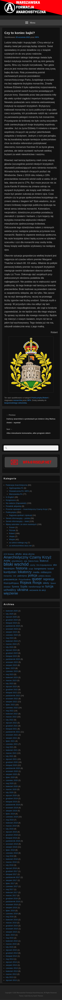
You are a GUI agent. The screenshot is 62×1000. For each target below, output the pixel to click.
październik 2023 (13, 659)
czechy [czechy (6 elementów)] (32, 565)
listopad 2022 (11, 692)
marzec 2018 (11, 862)
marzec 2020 (11, 789)
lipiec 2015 (10, 935)
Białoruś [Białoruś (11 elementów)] (44, 561)
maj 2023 (9, 674)
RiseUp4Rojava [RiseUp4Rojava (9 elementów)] (11, 583)
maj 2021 (9, 747)
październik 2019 (13, 805)
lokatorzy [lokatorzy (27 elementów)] (25, 571)
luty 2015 (9, 947)
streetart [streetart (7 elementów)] (7, 587)
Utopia (12, 536)
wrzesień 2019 (12, 808)
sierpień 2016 (11, 907)
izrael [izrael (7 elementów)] (31, 569)
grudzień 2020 (12, 762)
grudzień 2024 (12, 620)
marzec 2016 (11, 923)
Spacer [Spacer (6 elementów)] (53, 583)
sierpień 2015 (11, 932)
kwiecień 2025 (12, 611)
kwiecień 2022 (12, 714)
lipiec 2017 (10, 883)
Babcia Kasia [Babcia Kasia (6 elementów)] (33, 561)
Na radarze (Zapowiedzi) (16, 503)
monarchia (17, 400)
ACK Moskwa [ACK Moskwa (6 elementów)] (9, 554)
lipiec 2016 (10, 910)
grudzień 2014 (12, 953)
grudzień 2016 (12, 898)
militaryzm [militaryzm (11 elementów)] (46, 572)
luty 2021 (9, 756)
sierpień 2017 (11, 880)
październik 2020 (13, 768)
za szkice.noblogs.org (18, 543)
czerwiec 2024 (12, 635)
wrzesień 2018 (12, 844)
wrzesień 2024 (12, 629)
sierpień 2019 (11, 811)
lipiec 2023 (10, 668)
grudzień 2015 (12, 926)
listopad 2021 (11, 729)
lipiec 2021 (10, 741)
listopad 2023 (11, 656)
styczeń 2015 (11, 950)
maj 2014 (9, 959)
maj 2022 (9, 711)
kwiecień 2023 (12, 677)
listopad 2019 (11, 802)
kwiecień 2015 (12, 941)
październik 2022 (13, 695)
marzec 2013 (11, 974)
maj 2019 (9, 820)
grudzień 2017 (12, 871)
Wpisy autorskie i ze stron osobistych (21, 524)
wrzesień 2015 (12, 929)
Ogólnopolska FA (16, 488)
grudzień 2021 (12, 726)
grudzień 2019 (12, 798)
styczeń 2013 (11, 980)
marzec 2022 (11, 717)
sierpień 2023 (11, 665)
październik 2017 (13, 877)
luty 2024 (9, 647)
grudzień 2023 (12, 653)
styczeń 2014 (11, 962)
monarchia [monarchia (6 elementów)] (8, 576)
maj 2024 (9, 638)
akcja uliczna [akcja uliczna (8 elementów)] (28, 554)
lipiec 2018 (10, 850)
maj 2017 (9, 889)
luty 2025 (9, 614)
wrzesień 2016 (12, 904)
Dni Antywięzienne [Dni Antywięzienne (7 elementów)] (44, 565)
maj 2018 (9, 856)
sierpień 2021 (11, 738)
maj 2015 (9, 938)
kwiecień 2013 (12, 971)
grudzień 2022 (12, 689)
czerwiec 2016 (12, 914)
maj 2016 (9, 917)
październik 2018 (13, 841)
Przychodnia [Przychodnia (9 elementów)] (25, 579)
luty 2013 (9, 977)
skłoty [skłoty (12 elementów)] (46, 583)
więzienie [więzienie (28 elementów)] (11, 593)
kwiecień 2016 (12, 920)
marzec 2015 (11, 944)
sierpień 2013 (11, 965)
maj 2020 (9, 783)
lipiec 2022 (10, 705)
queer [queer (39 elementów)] (37, 579)
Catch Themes (38, 996)
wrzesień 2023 (12, 662)
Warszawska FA (16, 494)
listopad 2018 (11, 838)
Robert (45, 398)
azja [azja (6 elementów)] (25, 561)
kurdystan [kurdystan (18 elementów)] (10, 571)
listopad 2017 (11, 874)
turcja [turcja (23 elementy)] (49, 586)
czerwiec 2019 (12, 817)
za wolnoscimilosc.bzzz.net (20, 546)
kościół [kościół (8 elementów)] (51, 569)
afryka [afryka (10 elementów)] (18, 554)
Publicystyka (36, 398)
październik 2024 (13, 626)
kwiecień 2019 (12, 823)
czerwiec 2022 (12, 708)
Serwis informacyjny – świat (17, 521)
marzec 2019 (11, 826)
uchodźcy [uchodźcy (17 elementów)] (10, 589)
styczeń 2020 (11, 795)
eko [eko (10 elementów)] (55, 565)
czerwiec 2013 (12, 968)
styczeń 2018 (11, 868)
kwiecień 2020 (12, 786)
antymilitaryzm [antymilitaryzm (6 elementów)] (17, 561)
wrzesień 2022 (12, 699)
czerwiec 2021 (12, 744)
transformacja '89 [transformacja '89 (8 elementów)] (36, 587)
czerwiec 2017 (12, 886)
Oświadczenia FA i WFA (19, 491)
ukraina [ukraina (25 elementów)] (22, 589)
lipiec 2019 (10, 814)
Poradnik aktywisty (13, 506)
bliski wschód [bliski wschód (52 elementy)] (16, 564)
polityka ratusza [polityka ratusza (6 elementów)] (45, 576)
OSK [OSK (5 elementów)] (14, 576)
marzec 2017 (11, 895)
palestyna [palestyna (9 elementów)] (22, 575)
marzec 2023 (11, 680)
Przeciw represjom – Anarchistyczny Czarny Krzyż (27, 509)
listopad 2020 (11, 765)
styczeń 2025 (11, 617)
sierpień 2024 (11, 632)
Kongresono (11, 500)
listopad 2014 (11, 956)
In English (10, 497)
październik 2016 (13, 901)
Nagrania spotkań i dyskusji (20, 515)
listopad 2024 (11, 623)
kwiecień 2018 (12, 859)
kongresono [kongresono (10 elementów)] (40, 568)
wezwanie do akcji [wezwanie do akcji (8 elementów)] (37, 590)
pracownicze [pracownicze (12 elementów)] (10, 579)
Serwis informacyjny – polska (18, 518)
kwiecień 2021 (12, 750)
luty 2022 (9, 720)
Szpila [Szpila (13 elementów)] (23, 586)
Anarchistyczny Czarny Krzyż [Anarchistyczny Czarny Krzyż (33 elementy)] (27, 557)
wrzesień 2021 (12, 735)
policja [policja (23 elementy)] (32, 575)
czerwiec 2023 (12, 671)
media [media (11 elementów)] (36, 572)
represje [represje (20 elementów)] (48, 579)
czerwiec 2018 (12, 853)
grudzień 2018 (12, 835)
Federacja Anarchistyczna (16, 485)
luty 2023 (9, 683)
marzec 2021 (11, 753)
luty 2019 (9, 829)
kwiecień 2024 (12, 641)
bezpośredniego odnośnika (15, 403)
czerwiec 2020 (12, 780)
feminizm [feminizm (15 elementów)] (9, 568)
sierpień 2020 (11, 774)
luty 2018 (9, 865)
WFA (37, 37)
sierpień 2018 (11, 847)
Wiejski (12, 539)
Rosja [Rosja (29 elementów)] (37, 582)
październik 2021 (13, 732)
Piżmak (12, 530)
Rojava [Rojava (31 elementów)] (25, 582)
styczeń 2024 (11, 650)
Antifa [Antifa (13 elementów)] (7, 560)
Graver (12, 527)
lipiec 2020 (10, 777)
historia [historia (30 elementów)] (21, 568)
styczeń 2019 (11, 832)
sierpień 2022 (11, 702)
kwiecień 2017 (12, 892)
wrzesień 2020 (12, 771)
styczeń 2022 (11, 723)
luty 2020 (9, 792)
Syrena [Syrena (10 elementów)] (15, 586)
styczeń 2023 (11, 686)
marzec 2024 (11, 644)
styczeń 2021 (11, 759)
